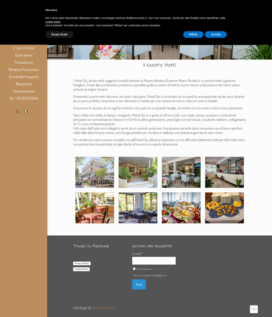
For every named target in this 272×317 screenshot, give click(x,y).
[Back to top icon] (254, 309)
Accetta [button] (216, 34)
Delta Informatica (103, 308)
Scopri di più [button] (59, 34)
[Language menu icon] (27, 111)
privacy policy (159, 269)
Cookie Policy (81, 269)
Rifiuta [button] (193, 34)
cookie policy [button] (52, 21)
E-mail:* (137, 254)
